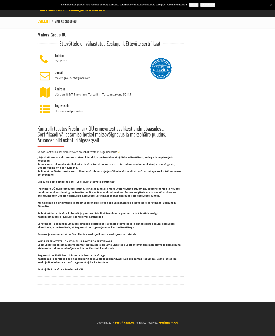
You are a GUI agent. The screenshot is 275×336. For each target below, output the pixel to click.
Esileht (44, 21)
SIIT (120, 152)
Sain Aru (194, 4)
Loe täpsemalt (208, 4)
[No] (270, 5)
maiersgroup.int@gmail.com (73, 78)
